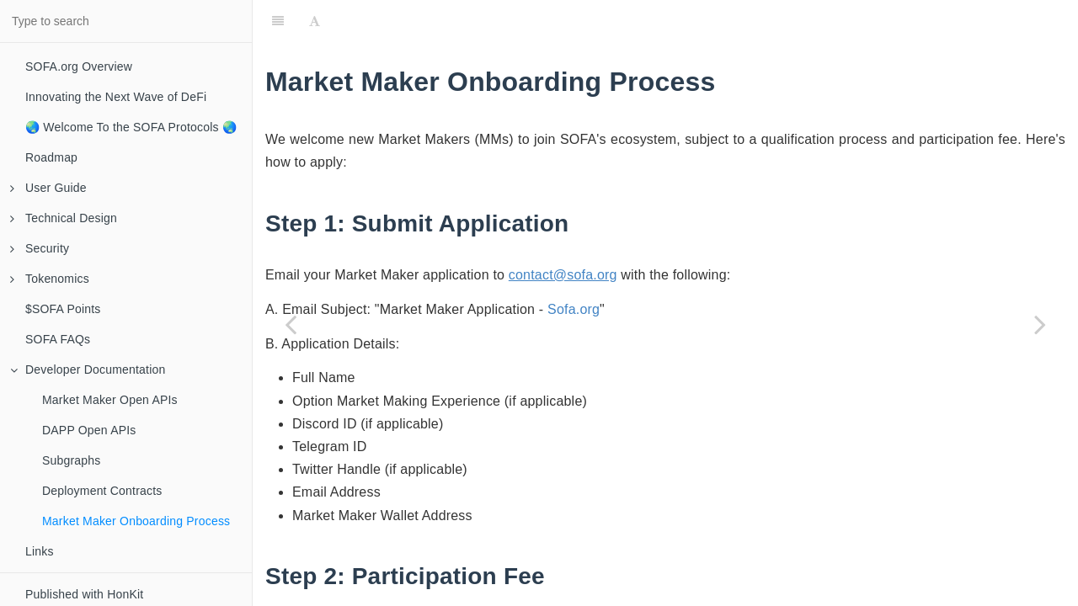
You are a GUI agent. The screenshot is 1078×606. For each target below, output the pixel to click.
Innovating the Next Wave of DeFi (115, 97)
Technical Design (63, 218)
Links (39, 551)
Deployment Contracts (102, 490)
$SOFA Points (63, 309)
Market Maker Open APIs (110, 400)
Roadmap (51, 157)
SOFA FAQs (57, 339)
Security (39, 248)
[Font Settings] (314, 21)
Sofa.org (573, 309)
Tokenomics (49, 278)
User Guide (48, 187)
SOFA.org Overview (78, 66)
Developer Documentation (87, 369)
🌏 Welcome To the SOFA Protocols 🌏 (131, 127)
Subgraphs (71, 460)
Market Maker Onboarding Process (136, 521)
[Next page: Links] (1040, 324)
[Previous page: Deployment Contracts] (290, 324)
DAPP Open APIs (89, 430)
